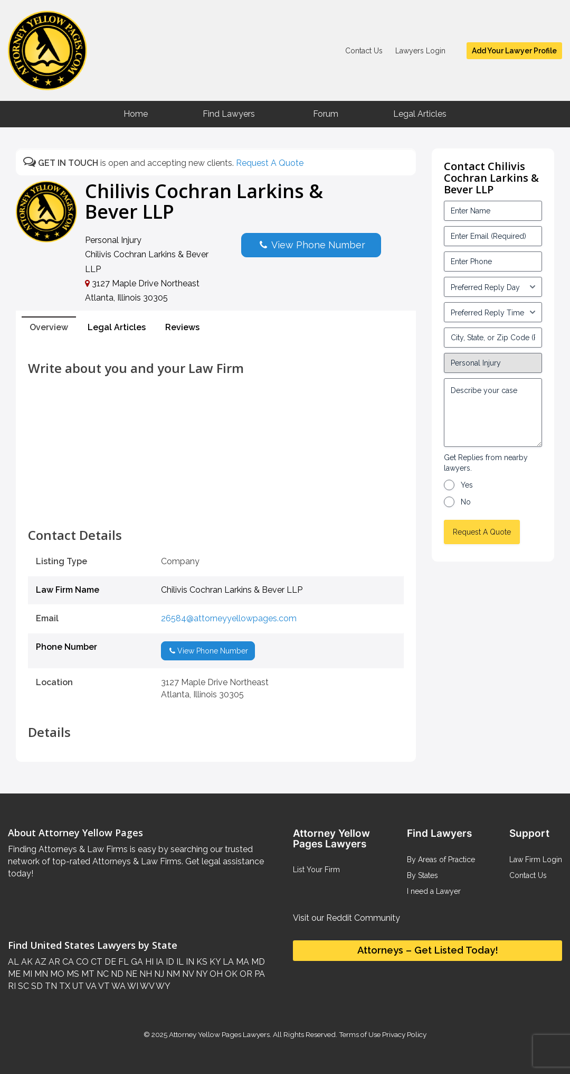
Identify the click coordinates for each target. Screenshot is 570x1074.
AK (26, 962)
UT (77, 986)
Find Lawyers (229, 114)
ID (169, 962)
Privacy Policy (403, 1034)
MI (26, 974)
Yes (467, 485)
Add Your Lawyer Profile (514, 50)
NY (200, 974)
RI (12, 986)
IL (179, 962)
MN (40, 974)
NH (144, 974)
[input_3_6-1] (493, 312)
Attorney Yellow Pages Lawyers (219, 1034)
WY (162, 986)
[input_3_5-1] (493, 287)
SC (22, 986)
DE (109, 962)
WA (118, 986)
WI (132, 986)
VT (103, 986)
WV (146, 986)
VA (90, 986)
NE (130, 974)
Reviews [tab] (182, 327)
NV (187, 974)
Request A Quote (269, 163)
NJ (158, 974)
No (466, 502)
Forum (325, 114)
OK (230, 974)
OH (215, 974)
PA (258, 974)
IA (159, 962)
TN (50, 986)
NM (172, 974)
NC (101, 974)
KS (200, 962)
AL (13, 962)
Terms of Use (360, 1034)
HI (148, 962)
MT (86, 974)
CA (67, 962)
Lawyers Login (420, 50)
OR (245, 974)
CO (81, 962)
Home (136, 114)
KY (214, 962)
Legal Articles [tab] (117, 327)
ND (116, 974)
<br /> (216, 504)
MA (241, 962)
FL (122, 962)
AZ (39, 962)
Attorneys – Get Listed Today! (427, 950)
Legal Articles (419, 114)
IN (189, 962)
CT (95, 962)
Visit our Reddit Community (346, 918)
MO (56, 974)
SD (36, 986)
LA (227, 962)
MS (71, 974)
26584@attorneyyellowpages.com (229, 618)
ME (14, 974)
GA (136, 962)
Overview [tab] (49, 327)
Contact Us (364, 50)
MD (257, 962)
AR (53, 962)
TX (63, 986)
